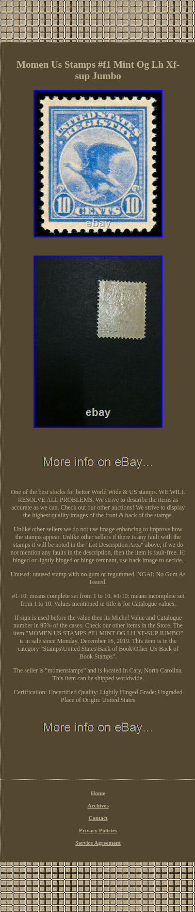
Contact (97, 818)
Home (98, 793)
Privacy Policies (98, 830)
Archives (97, 805)
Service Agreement (98, 843)
